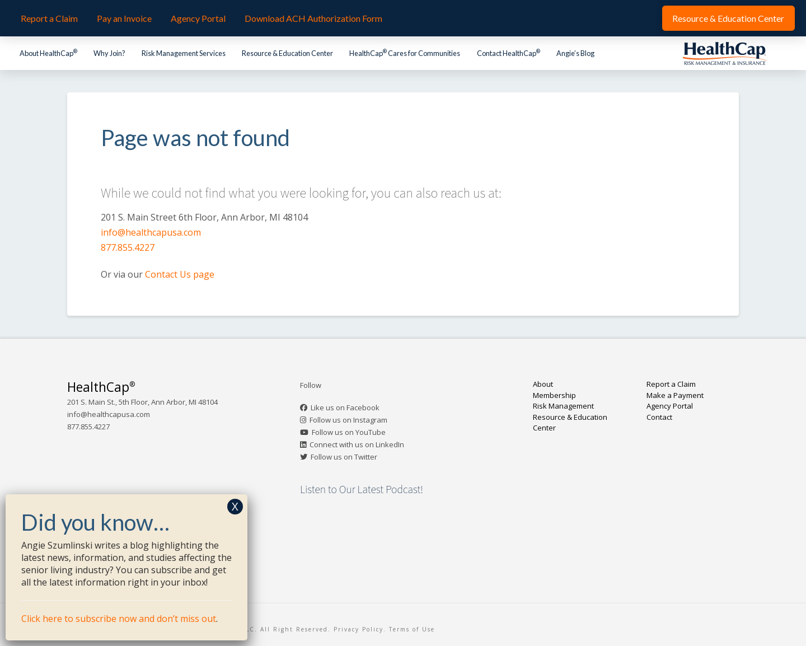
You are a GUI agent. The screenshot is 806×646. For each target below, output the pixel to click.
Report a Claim (671, 384)
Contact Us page (179, 274)
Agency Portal (669, 406)
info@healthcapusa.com (151, 232)
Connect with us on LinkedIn (357, 444)
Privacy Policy (358, 629)
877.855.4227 (127, 247)
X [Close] (235, 506)
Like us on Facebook (345, 407)
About (543, 384)
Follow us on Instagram (348, 420)
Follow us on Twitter (344, 457)
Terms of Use (412, 629)
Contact (659, 417)
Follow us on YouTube (349, 432)
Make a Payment (675, 395)
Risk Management (563, 406)
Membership (554, 395)
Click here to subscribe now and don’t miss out (118, 618)
